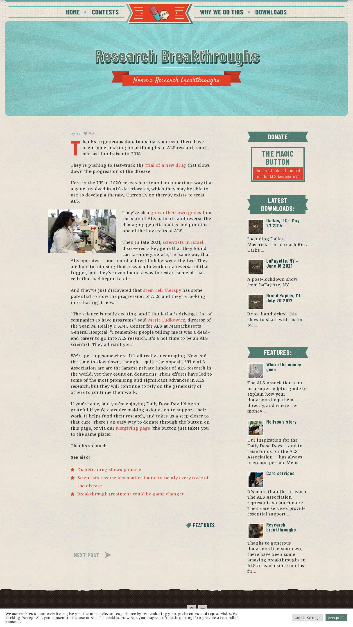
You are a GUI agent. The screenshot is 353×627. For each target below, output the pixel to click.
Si (78, 133)
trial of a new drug (165, 165)
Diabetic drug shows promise (109, 469)
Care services (280, 473)
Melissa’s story (281, 421)
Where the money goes (283, 367)
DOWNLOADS (271, 12)
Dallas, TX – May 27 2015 (283, 223)
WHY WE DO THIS (221, 12)
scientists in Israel (183, 242)
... (262, 250)
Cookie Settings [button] (308, 618)
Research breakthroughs (281, 527)
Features (204, 525)
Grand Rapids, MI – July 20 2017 (284, 298)
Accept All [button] (336, 618)
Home (140, 80)
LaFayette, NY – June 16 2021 (282, 263)
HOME (73, 12)
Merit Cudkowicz (166, 320)
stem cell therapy (162, 290)
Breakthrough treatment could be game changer (130, 494)
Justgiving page (133, 428)
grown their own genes (176, 212)
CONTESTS (105, 12)
